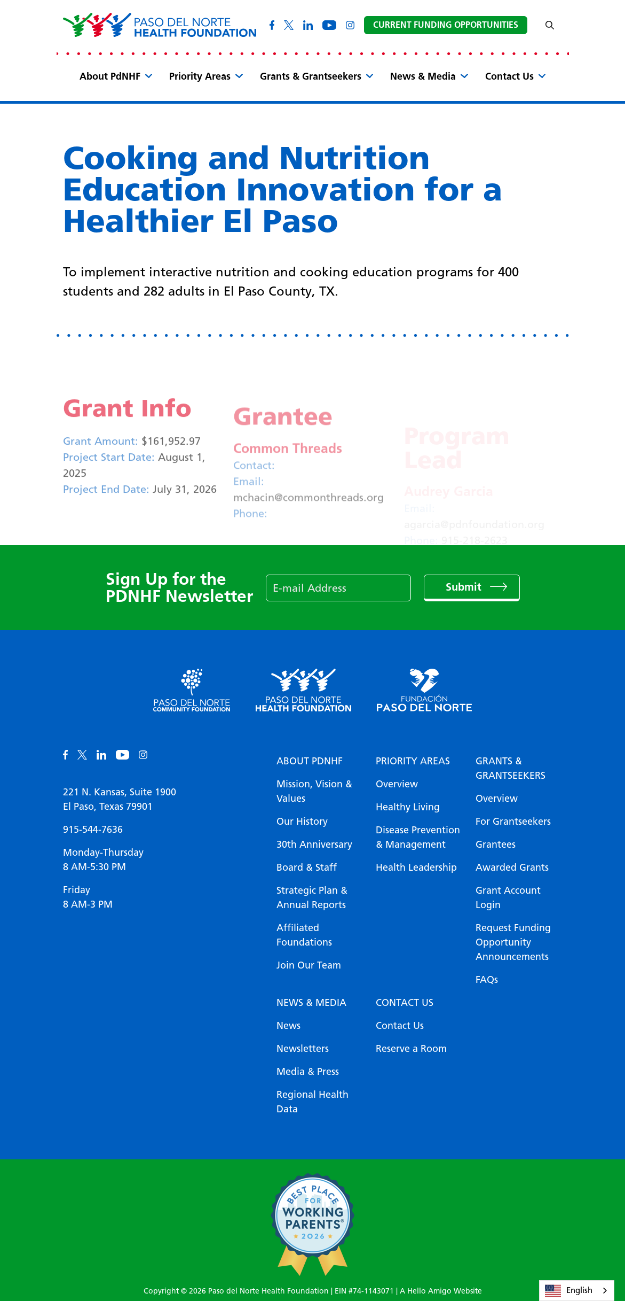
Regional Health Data (312, 1102)
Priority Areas (200, 76)
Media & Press (307, 1072)
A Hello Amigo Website (441, 1291)
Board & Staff (306, 867)
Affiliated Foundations (304, 935)
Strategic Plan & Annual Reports (311, 898)
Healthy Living (408, 807)
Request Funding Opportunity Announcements (513, 942)
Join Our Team (308, 965)
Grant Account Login (508, 898)
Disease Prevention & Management (418, 837)
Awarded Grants (512, 867)
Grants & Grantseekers (310, 76)
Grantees (496, 844)
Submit (465, 586)
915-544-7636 (93, 829)
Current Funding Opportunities (445, 25)
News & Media (423, 76)
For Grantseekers (513, 821)
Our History (302, 821)
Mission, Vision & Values (314, 791)
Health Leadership (416, 867)
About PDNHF (309, 761)
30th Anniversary (314, 844)
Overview (397, 784)
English (568, 1290)
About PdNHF (110, 76)
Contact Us (509, 76)
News (288, 1026)
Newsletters (302, 1049)
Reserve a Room (411, 1049)
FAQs (487, 980)
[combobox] (576, 1290)
